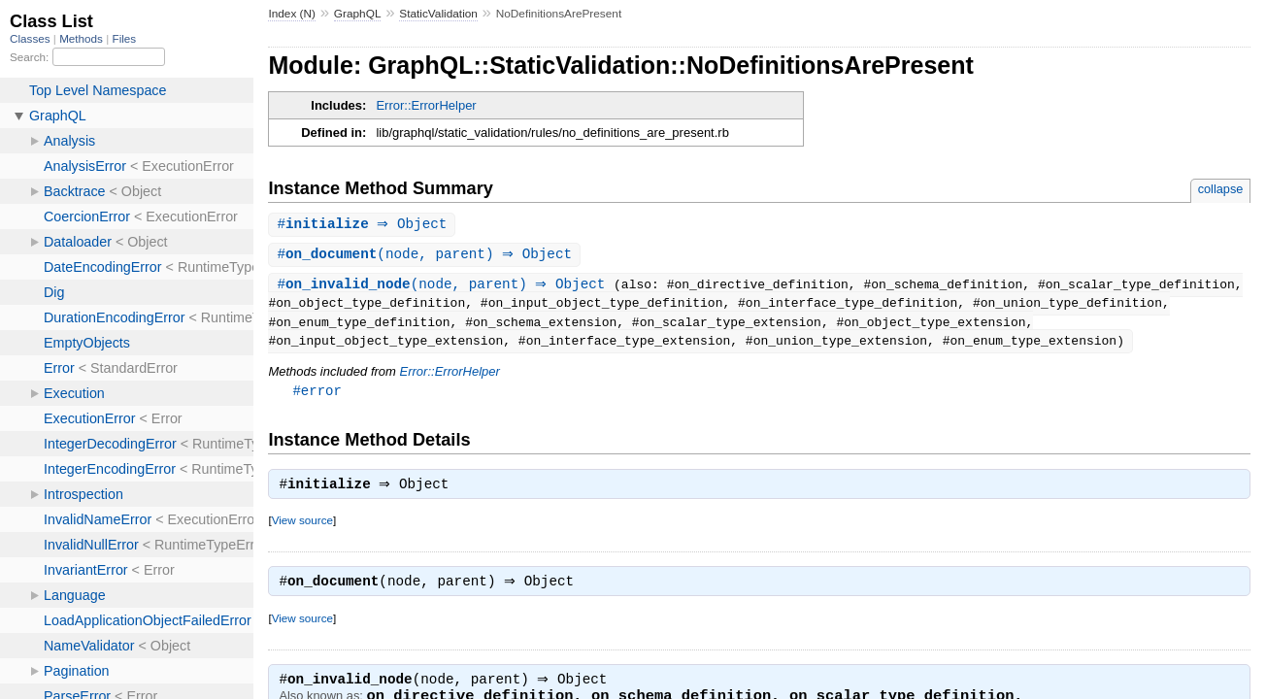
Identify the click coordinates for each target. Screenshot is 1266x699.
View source (302, 525)
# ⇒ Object (364, 225)
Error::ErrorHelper (426, 105)
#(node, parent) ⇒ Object (427, 256)
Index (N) (292, 13)
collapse (1221, 189)
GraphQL (358, 13)
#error (317, 393)
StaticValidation (438, 13)
